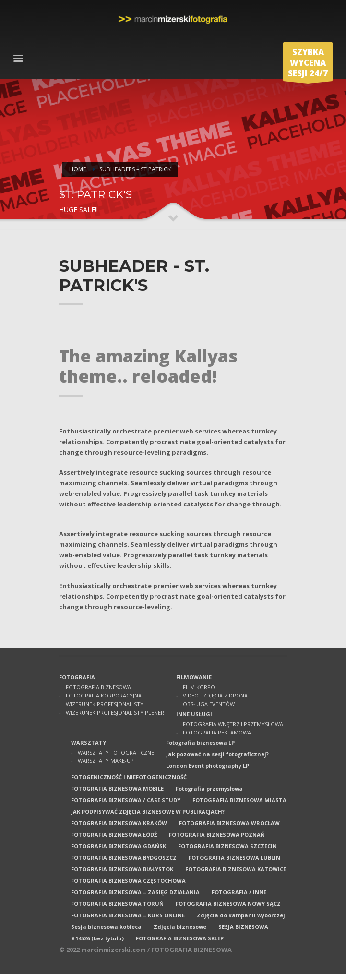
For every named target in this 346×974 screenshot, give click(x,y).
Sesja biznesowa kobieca (106, 926)
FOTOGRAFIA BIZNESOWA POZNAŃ (217, 834)
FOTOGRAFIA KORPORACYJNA (104, 695)
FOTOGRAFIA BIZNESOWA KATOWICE (235, 869)
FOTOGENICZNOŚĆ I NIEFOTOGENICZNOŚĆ (129, 777)
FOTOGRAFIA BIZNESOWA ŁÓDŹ (114, 834)
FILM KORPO (199, 687)
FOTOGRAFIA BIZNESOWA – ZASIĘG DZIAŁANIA (135, 892)
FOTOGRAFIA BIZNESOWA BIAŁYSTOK (122, 869)
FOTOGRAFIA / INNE (239, 892)
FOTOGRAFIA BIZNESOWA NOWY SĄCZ (228, 903)
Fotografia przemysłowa (209, 788)
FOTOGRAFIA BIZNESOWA (98, 687)
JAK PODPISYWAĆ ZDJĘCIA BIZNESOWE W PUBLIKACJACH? (148, 811)
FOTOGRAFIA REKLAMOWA (217, 732)
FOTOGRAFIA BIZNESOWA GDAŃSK (118, 846)
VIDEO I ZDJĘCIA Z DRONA (215, 695)
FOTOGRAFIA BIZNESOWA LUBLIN (234, 857)
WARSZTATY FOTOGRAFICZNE (116, 752)
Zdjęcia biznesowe (180, 926)
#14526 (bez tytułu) (97, 938)
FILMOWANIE (194, 677)
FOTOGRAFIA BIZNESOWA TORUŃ (117, 903)
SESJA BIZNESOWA (243, 926)
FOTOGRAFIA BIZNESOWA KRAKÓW (119, 823)
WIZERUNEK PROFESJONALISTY (104, 704)
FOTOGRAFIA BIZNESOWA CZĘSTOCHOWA (128, 880)
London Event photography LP (207, 765)
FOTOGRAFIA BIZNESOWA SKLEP (180, 938)
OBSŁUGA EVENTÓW (209, 704)
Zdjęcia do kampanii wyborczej (241, 915)
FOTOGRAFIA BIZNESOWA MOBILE (117, 788)
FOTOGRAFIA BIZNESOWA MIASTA (239, 800)
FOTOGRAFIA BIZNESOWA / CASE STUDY (125, 800)
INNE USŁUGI (194, 714)
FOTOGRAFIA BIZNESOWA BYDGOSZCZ (124, 857)
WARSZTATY (88, 742)
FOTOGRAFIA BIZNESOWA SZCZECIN (227, 846)
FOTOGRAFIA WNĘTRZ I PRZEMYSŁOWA (233, 724)
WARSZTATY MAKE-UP (106, 760)
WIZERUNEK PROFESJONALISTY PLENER (115, 712)
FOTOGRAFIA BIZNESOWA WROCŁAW (229, 823)
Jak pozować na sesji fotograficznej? (217, 754)
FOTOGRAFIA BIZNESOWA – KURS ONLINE (128, 915)
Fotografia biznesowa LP (200, 742)
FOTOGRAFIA (77, 677)
